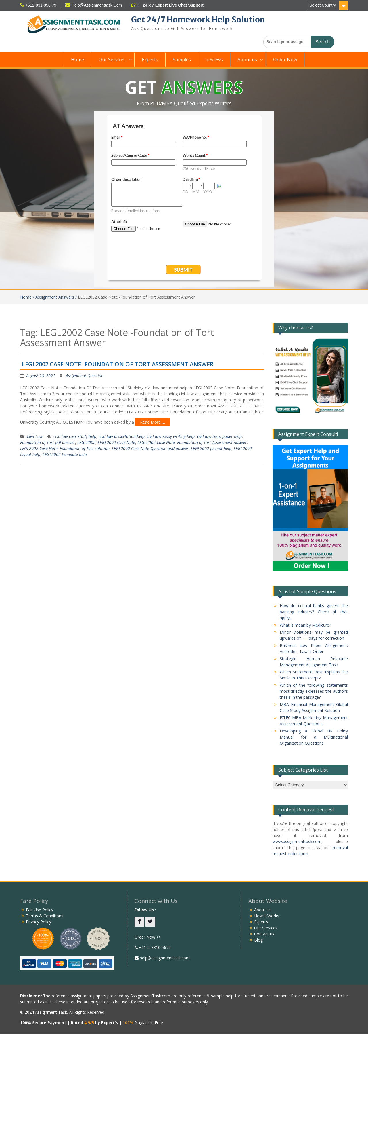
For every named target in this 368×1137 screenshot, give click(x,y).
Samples (182, 59)
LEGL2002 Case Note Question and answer (150, 448)
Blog (258, 940)
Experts (150, 59)
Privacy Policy (38, 922)
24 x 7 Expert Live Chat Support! (174, 5)
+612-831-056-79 (40, 5)
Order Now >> (148, 937)
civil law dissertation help (122, 436)
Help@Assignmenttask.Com (97, 5)
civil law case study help (74, 436)
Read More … (152, 422)
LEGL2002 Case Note (116, 442)
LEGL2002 (86, 442)
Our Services (112, 59)
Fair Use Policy (39, 909)
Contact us (264, 934)
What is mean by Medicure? (305, 625)
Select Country (322, 5)
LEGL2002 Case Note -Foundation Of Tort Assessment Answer (118, 364)
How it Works (266, 915)
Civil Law (35, 436)
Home (77, 59)
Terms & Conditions (44, 915)
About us (247, 59)
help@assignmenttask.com (164, 958)
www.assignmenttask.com (297, 841)
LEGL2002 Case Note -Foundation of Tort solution (65, 448)
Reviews (214, 59)
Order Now (285, 59)
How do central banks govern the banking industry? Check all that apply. (314, 611)
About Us (262, 909)
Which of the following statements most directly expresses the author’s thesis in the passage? (314, 691)
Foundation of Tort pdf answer (47, 442)
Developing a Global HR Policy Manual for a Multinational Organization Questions (314, 737)
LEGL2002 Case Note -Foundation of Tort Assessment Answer (192, 442)
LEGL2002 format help (211, 448)
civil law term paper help (219, 436)
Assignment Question (84, 375)
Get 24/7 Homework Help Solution (198, 19)
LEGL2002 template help (65, 454)
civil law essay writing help (171, 436)
